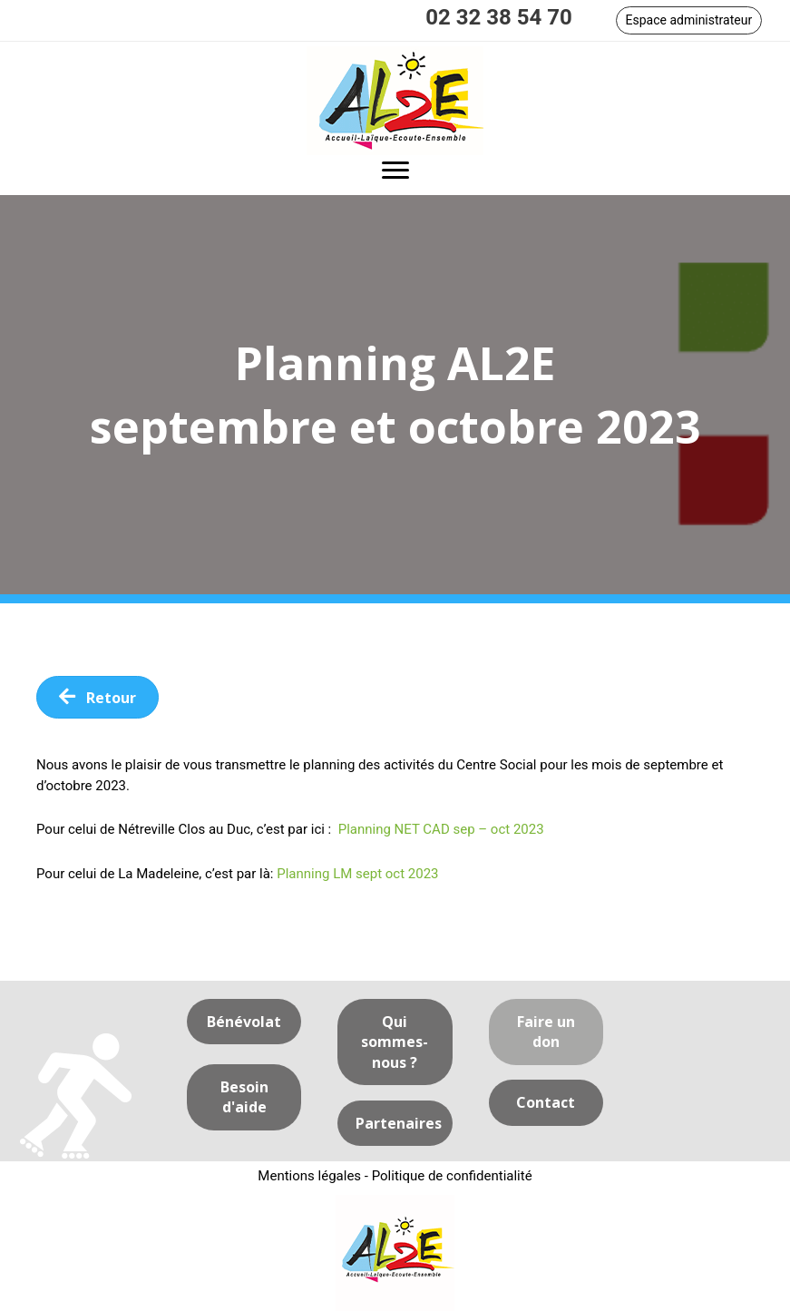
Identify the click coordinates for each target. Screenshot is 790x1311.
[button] (689, 20)
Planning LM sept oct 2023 (357, 874)
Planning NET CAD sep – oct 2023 (441, 829)
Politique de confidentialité (452, 1176)
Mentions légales (309, 1176)
